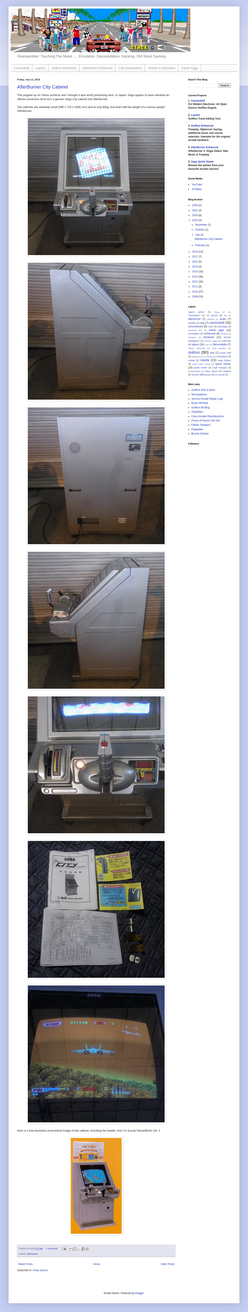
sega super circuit (201, 364)
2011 (195, 286)
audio (223, 319)
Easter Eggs (190, 68)
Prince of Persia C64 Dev (205, 420)
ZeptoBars (197, 411)
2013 (195, 276)
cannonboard (195, 326)
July (198, 234)
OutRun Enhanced (64, 68)
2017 (195, 256)
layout (195, 344)
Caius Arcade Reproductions (207, 416)
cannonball (217, 322)
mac (207, 344)
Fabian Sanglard (200, 424)
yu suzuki (220, 374)
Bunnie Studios (200, 433)
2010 (195, 291)
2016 (195, 261)
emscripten (193, 333)
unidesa (227, 371)
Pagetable (197, 429)
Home (96, 1264)
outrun (194, 352)
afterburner (32, 1254)
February (200, 245)
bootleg (192, 323)
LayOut (40, 68)
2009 (195, 296)
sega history (224, 360)
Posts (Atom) (40, 1270)
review (191, 360)
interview (226, 341)
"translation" (194, 315)
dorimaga (222, 326)
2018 (195, 251)
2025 (195, 205)
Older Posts (167, 1264)
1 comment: (52, 1248)
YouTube (197, 184)
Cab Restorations (130, 68)
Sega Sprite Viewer (202, 161)
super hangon (219, 367)
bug (202, 322)
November (201, 224)
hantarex (192, 337)
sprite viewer (200, 367)
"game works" (196, 312)
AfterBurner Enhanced (97, 68)
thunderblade (194, 371)
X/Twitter (197, 189)
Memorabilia (220, 344)
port (212, 352)
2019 (195, 220)
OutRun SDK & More (203, 390)
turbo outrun (211, 371)
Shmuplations (199, 394)
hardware (208, 337)
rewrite (204, 360)
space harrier (223, 363)
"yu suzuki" (212, 315)
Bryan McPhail (199, 403)
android (210, 319)
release (209, 356)
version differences (201, 374)
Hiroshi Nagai (210, 341)
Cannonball (198, 100)
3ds (225, 315)
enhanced (210, 333)
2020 (195, 215)
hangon (224, 333)
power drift (225, 353)
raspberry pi (197, 356)
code (210, 326)
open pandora (219, 348)
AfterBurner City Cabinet (42, 87)
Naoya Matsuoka (196, 348)
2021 (195, 210)
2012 (195, 281)
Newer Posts (25, 1264)
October (200, 229)
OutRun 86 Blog (200, 407)
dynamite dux (195, 330)
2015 (195, 266)
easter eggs (216, 330)
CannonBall (21, 68)
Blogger (139, 1293)
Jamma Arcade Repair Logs (207, 398)
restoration (222, 356)
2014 (195, 271)
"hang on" (219, 312)
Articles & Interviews (161, 68)
